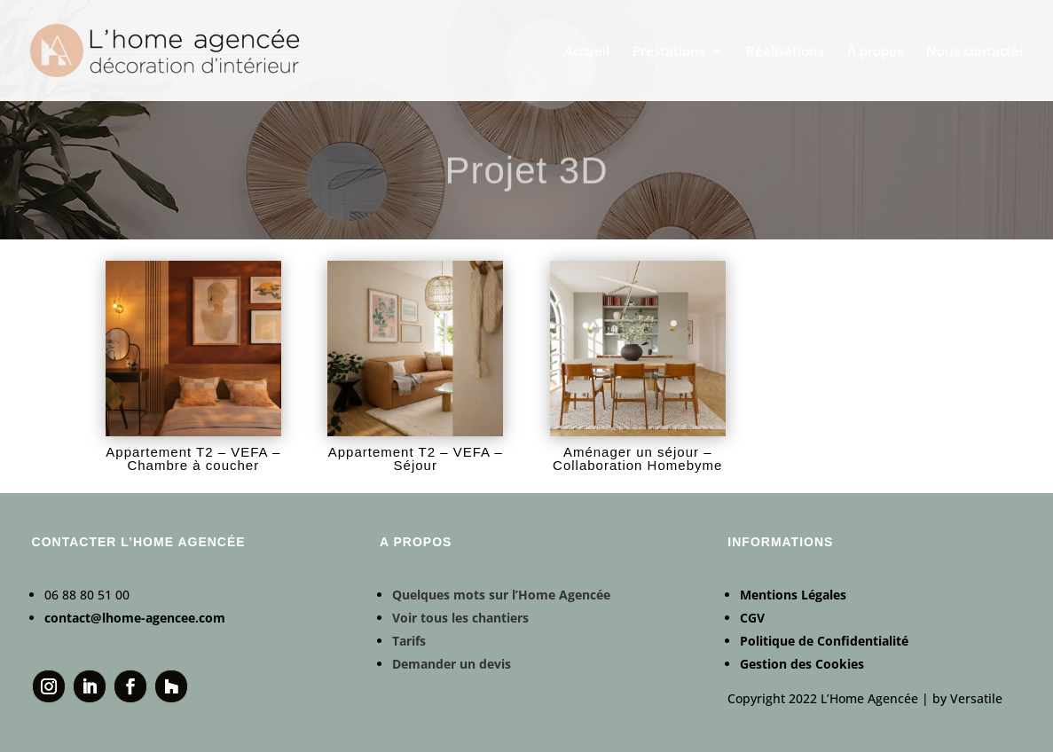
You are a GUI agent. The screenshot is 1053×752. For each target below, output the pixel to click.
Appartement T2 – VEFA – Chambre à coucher (193, 458)
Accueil (586, 51)
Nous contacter (975, 51)
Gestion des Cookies (802, 663)
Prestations (669, 51)
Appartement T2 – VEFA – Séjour (415, 458)
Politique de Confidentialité (824, 640)
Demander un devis (451, 663)
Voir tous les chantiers (460, 617)
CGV (752, 617)
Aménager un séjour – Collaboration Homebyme (637, 458)
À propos (875, 51)
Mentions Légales (793, 594)
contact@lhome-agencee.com (134, 617)
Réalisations (785, 51)
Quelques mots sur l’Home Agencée (501, 594)
